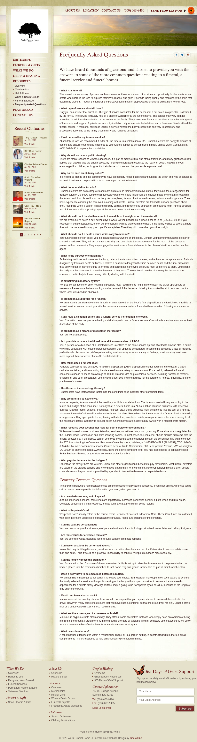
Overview (20, 85)
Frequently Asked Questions (30, 104)
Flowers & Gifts (26, 65)
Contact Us (111, 10)
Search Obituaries (61, 716)
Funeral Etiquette (24, 100)
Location (90, 10)
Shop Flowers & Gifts (19, 702)
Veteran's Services (18, 691)
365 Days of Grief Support (108, 680)
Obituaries (22, 59)
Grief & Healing (26, 75)
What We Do (23, 70)
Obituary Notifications (63, 720)
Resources (22, 81)
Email (188, 55)
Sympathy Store (174, 10)
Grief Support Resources (107, 676)
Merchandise (22, 89)
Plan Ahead (23, 109)
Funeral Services (17, 684)
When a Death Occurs (27, 97)
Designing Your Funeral (21, 680)
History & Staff (59, 676)
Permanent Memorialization (23, 687)
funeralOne (136, 738)
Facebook (176, 55)
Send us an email (101, 707)
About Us (72, 10)
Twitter (182, 55)
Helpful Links (22, 93)
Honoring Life (15, 676)
